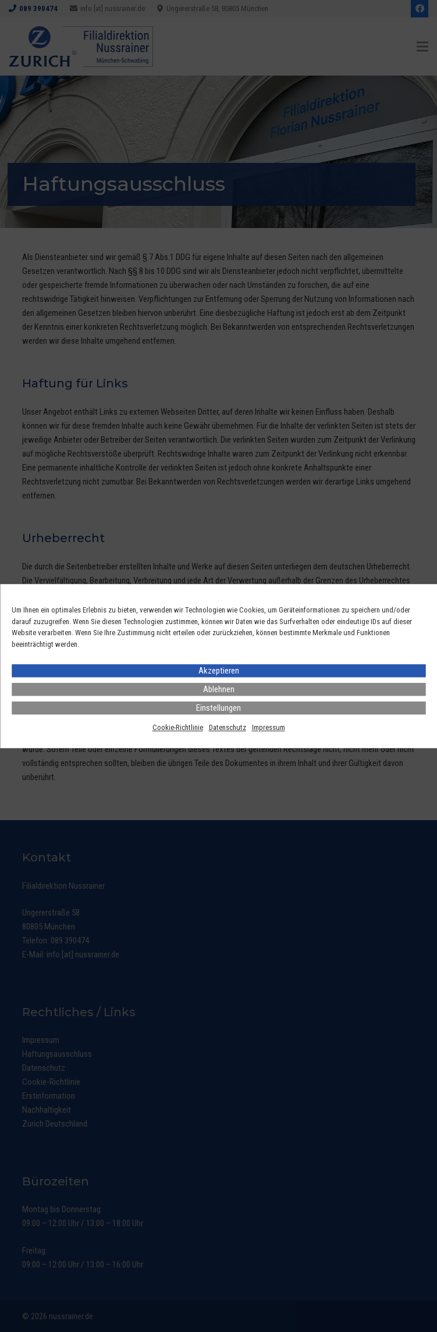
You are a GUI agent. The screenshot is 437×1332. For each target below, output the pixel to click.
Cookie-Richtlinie (177, 727)
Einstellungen (218, 708)
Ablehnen (219, 689)
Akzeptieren (218, 670)
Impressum (268, 727)
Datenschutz (227, 727)
